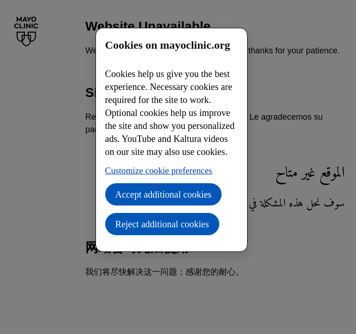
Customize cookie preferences (158, 170)
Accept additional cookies (163, 194)
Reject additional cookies (162, 224)
